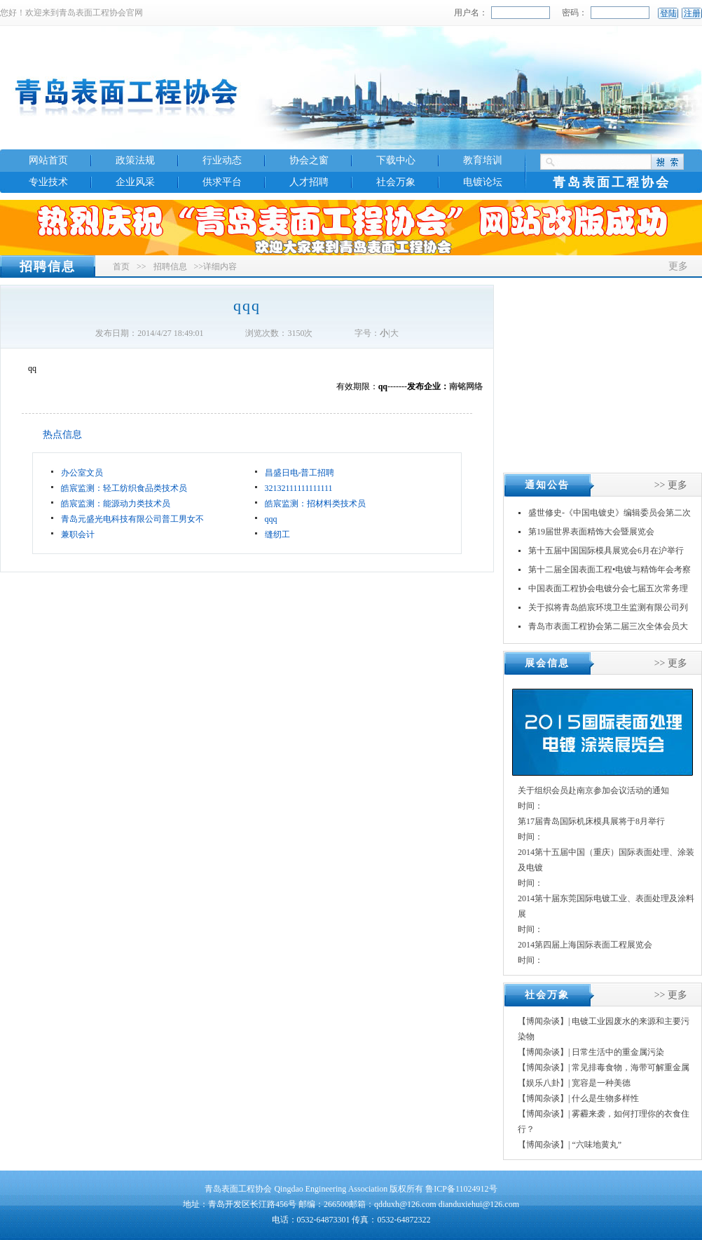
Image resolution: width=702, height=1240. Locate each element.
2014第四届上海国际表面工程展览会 (585, 945)
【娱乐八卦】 (543, 1083)
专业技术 (48, 182)
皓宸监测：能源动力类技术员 (115, 503)
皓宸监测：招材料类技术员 (315, 503)
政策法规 (135, 160)
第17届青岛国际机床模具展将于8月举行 (591, 821)
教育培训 (482, 160)
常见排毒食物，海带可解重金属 (630, 1067)
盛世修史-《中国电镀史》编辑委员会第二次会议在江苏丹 (609, 515)
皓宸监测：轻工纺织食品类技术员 (124, 488)
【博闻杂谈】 (543, 1021)
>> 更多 (670, 485)
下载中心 (395, 160)
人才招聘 (309, 182)
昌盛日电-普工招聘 (300, 473)
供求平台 (222, 182)
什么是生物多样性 (605, 1098)
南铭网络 (466, 386)
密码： (574, 13)
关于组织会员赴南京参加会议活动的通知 (593, 790)
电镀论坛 (482, 182)
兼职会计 (78, 534)
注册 (692, 13)
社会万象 (395, 182)
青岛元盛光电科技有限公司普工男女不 (132, 519)
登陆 (668, 13)
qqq (271, 519)
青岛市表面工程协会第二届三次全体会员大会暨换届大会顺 (608, 628)
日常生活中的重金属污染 (618, 1052)
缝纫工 (277, 534)
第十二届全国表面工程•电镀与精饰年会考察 (609, 569)
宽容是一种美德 (601, 1083)
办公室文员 (82, 473)
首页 (121, 266)
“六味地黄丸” (596, 1145)
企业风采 (135, 182)
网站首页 (48, 160)
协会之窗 (309, 160)
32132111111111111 (299, 488)
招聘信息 (170, 266)
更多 (678, 266)
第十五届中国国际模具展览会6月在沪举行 (606, 550)
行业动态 (222, 160)
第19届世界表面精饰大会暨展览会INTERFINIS (591, 534)
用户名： (471, 13)
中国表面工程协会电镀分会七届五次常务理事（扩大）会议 (608, 591)
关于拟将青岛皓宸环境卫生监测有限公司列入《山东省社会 (608, 609)
